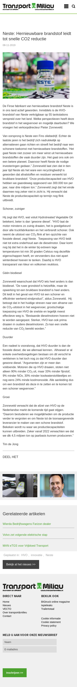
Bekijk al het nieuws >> (21, 564)
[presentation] (27, 659)
